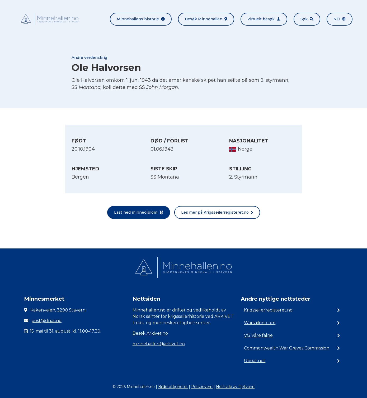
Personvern (202, 386)
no (339, 19)
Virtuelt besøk (263, 19)
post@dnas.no (46, 320)
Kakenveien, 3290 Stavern (58, 310)
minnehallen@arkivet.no (159, 343)
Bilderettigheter (173, 386)
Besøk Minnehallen (206, 19)
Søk (306, 19)
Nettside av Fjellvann (235, 386)
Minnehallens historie (141, 19)
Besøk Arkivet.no (150, 333)
